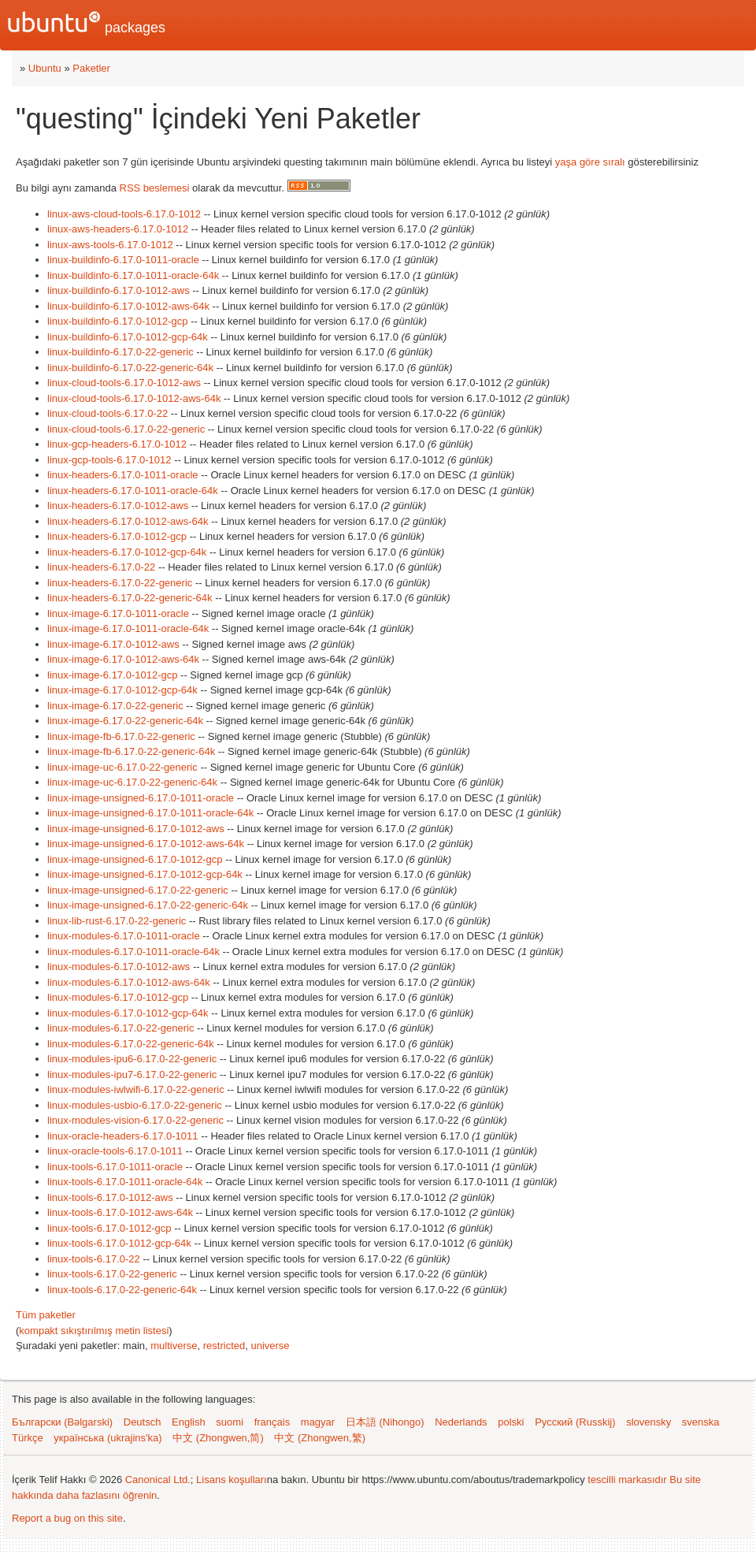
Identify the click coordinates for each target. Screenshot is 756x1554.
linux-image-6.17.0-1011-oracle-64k (128, 628)
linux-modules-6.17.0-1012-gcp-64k (128, 1013)
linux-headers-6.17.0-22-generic (119, 583)
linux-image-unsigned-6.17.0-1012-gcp (135, 859)
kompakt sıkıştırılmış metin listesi (94, 1331)
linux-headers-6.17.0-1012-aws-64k (128, 521)
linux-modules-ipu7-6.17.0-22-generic (132, 1074)
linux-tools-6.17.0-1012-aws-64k (120, 1212)
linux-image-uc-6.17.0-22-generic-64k (132, 782)
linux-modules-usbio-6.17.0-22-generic (134, 1105)
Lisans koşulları (231, 1479)
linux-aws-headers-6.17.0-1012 (117, 229)
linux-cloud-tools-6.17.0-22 (107, 413)
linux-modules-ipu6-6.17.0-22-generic (132, 1059)
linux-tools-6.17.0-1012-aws (110, 1197)
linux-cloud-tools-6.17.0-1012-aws (124, 382)
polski (511, 1422)
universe (269, 1345)
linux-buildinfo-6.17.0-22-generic (120, 352)
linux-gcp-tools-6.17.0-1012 (109, 460)
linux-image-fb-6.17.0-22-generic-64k (131, 751)
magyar (318, 1422)
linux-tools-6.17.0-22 (93, 1259)
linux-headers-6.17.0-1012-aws (117, 505)
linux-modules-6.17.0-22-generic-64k (130, 1044)
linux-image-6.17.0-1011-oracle (118, 613)
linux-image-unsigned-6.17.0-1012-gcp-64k (145, 874)
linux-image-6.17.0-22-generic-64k (125, 721)
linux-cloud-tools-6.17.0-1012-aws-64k (133, 398)
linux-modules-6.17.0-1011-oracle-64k (133, 951)
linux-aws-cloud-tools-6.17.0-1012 (124, 214)
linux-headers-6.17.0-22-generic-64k (130, 598)
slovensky (648, 1422)
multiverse (173, 1345)
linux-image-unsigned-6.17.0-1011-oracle (140, 798)
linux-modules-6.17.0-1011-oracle (123, 936)
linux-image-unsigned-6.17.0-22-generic (137, 890)
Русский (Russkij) (575, 1422)
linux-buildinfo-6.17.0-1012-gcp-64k (127, 337)
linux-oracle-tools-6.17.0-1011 (115, 1151)
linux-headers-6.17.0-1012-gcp (117, 536)
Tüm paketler (46, 1315)
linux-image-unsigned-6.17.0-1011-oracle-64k (150, 813)
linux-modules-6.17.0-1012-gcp (117, 997)
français (272, 1422)
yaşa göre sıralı (590, 162)
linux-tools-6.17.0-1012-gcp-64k (119, 1243)
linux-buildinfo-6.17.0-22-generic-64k (130, 368)
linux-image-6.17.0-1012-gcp (112, 675)
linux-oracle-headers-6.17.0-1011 (122, 1136)
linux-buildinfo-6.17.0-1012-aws (118, 290)
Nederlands (461, 1422)
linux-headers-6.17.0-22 (101, 567)
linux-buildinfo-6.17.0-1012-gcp (117, 321)
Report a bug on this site (67, 1518)
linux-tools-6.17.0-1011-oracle (115, 1167)
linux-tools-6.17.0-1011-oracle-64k (124, 1182)
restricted (224, 1345)
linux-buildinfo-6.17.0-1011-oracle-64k (133, 275)
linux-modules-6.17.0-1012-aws (118, 966)
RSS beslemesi (155, 188)
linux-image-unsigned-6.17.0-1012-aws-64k (145, 843)
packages (86, 23)
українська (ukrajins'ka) (107, 1438)
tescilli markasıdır (626, 1479)
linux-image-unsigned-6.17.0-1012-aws (135, 829)
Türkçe (27, 1438)
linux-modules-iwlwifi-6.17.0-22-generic (135, 1089)
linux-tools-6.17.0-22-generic (112, 1274)
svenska (701, 1422)
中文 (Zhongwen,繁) (319, 1438)
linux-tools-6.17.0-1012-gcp (109, 1228)
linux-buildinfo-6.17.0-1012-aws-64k (128, 306)
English (189, 1422)
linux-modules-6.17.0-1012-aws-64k (128, 982)
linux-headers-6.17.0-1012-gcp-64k (126, 552)
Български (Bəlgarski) (62, 1422)
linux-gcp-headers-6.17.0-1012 (117, 444)
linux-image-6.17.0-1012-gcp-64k (122, 690)
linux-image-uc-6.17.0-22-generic (122, 767)
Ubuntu (44, 68)
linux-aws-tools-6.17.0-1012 (110, 245)
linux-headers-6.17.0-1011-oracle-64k (132, 490)
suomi (229, 1422)
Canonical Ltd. (158, 1479)
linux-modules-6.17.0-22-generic (120, 1028)
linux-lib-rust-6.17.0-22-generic (116, 921)
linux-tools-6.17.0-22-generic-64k (122, 1290)
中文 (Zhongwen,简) (218, 1438)
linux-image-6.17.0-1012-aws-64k (123, 659)
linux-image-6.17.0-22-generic (115, 706)
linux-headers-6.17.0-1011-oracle (122, 475)
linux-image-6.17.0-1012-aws (113, 644)
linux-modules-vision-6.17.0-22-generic (135, 1120)
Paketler (91, 68)
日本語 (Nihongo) (385, 1422)
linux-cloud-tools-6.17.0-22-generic (126, 429)
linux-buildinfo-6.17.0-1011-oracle (123, 260)
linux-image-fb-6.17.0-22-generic (121, 736)
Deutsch (142, 1422)
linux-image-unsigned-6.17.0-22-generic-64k (147, 905)
